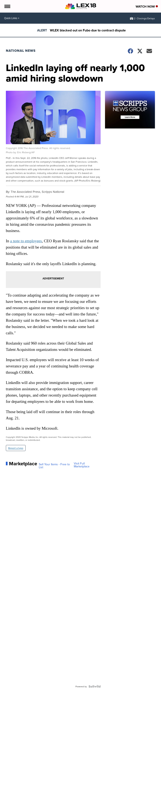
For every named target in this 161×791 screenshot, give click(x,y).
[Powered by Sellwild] (94, 686)
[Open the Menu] (7, 6)
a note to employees (26, 241)
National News (21, 50)
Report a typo (15, 448)
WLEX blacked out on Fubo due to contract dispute (88, 30)
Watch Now (147, 6)
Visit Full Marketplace (82, 465)
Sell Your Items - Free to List (54, 466)
